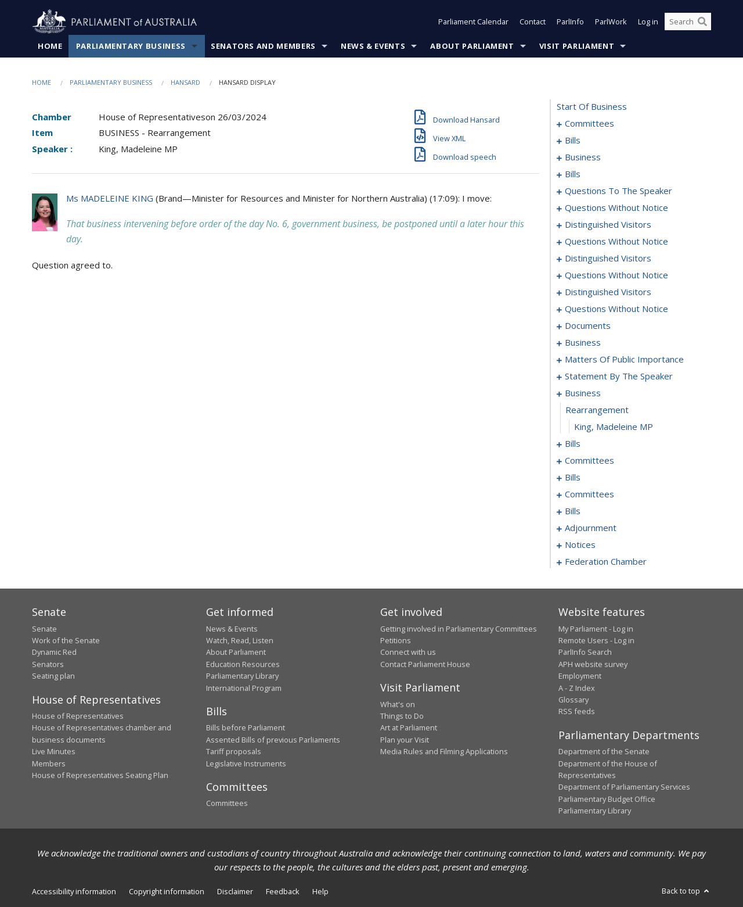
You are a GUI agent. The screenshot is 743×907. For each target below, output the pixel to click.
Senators (48, 664)
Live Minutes (53, 752)
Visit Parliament (576, 46)
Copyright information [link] (166, 891)
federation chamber (606, 562)
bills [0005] (572, 140)
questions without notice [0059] (616, 242)
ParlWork (611, 22)
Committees (227, 803)
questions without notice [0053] (616, 208)
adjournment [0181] (590, 528)
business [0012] (583, 157)
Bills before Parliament (245, 728)
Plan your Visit (404, 739)
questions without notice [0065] (616, 275)
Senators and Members (263, 46)
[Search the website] (688, 22)
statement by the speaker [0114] (619, 376)
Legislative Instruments (246, 763)
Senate (44, 628)
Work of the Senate (66, 640)
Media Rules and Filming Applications (444, 752)
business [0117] (583, 393)
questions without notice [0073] (616, 309)
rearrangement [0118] (597, 410)
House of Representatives (78, 716)
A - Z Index (576, 688)
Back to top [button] (686, 891)
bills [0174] (572, 511)
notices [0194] (580, 545)
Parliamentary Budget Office (606, 799)
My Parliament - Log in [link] (595, 628)
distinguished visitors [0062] (608, 258)
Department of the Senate (604, 752)
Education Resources (243, 664)
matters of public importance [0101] (624, 359)
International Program (244, 688)
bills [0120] (572, 444)
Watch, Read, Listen (239, 640)
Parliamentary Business (131, 46)
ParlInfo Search (585, 652)
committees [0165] (589, 494)
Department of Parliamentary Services (624, 787)
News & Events (373, 46)
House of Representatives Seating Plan (100, 775)
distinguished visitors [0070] (608, 292)
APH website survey (592, 664)
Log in (648, 22)
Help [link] (320, 891)
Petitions (395, 640)
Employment (579, 676)
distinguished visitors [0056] (608, 225)
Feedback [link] (283, 891)
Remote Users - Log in (596, 640)
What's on (397, 704)
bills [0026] (572, 174)
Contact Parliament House (425, 664)
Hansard (185, 82)
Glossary (573, 699)
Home (50, 46)
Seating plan (53, 676)
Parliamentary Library (242, 676)
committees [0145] (589, 461)
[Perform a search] (702, 22)
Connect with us (408, 652)
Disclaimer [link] (235, 891)
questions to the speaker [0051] (618, 191)
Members (49, 763)
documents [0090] (588, 326)
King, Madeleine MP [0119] (613, 427)
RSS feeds (576, 712)
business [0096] (583, 343)
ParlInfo (570, 22)
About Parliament (472, 46)
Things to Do (402, 716)
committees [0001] (589, 124)
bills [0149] (572, 477)
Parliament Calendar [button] (473, 22)
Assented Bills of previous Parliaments (273, 739)
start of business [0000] (592, 107)
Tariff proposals (233, 752)
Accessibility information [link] (74, 891)
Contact (533, 22)
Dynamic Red (54, 652)
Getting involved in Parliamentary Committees (458, 628)
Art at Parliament (408, 728)
